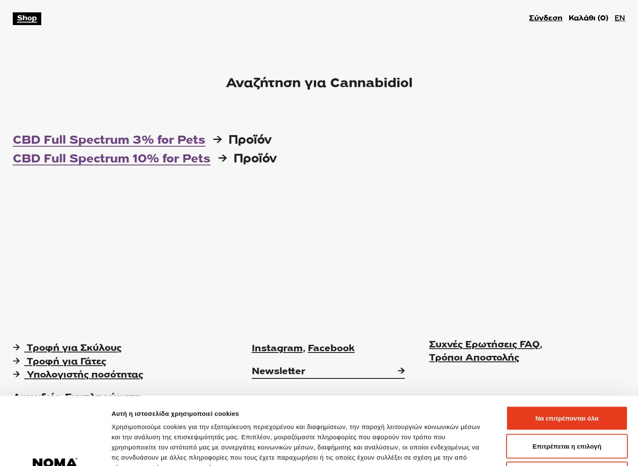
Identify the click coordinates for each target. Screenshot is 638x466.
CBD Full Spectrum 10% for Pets (112, 159)
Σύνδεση (545, 18)
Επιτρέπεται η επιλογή (567, 382)
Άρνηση (567, 410)
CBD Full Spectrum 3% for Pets (109, 141)
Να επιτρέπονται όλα (567, 354)
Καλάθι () (588, 19)
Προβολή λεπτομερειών (505, 449)
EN (620, 18)
